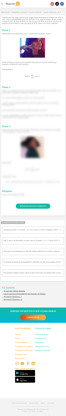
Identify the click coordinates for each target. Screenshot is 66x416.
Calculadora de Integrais (23, 346)
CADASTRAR (33, 317)
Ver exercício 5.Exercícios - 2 (13, 297)
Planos (43, 403)
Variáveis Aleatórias (35, 12)
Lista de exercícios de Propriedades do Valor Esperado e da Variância (24, 294)
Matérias (18, 334)
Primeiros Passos (41, 338)
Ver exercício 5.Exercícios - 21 (13, 299)
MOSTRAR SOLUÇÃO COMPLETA (33, 206)
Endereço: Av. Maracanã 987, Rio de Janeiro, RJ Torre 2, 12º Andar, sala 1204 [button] (33, 410)
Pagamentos (39, 342)
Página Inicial (5, 12)
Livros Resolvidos (21, 342)
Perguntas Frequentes (42, 350)
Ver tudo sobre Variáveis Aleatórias (14, 291)
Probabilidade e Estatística (19, 12)
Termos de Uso (34, 403)
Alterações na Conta (42, 346)
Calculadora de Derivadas (24, 350)
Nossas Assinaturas (41, 334)
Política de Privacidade (19, 403)
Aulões (17, 338)
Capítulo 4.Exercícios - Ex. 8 (52, 12)
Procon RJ (50, 403)
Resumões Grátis (21, 354)
